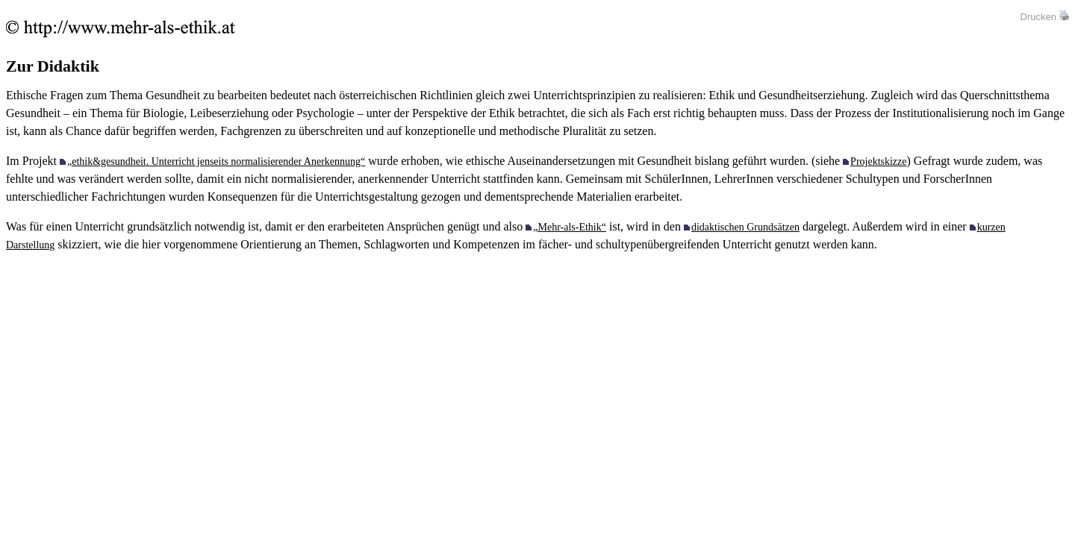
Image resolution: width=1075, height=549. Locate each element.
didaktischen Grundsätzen (745, 227)
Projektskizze (878, 161)
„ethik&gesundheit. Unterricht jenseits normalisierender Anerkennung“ (216, 161)
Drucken (1038, 16)
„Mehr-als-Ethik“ (569, 227)
